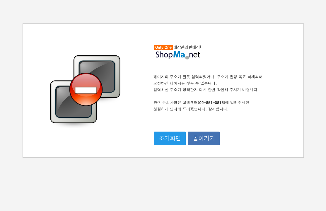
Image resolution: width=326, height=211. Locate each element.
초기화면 (170, 138)
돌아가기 (204, 138)
